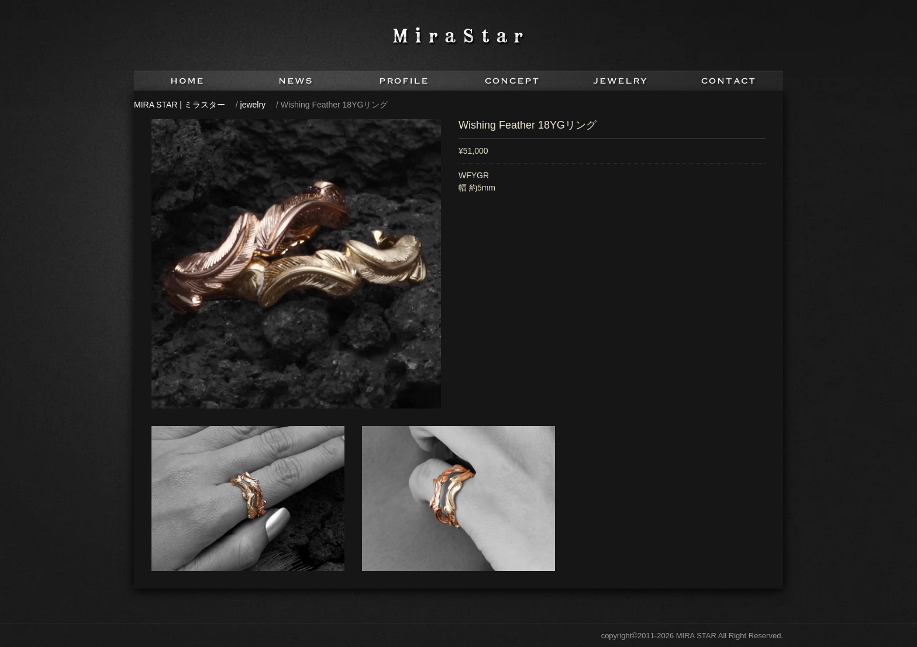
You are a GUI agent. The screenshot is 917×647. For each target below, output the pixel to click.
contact (729, 81)
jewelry (621, 81)
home (188, 81)
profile (404, 81)
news (296, 81)
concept (512, 81)
